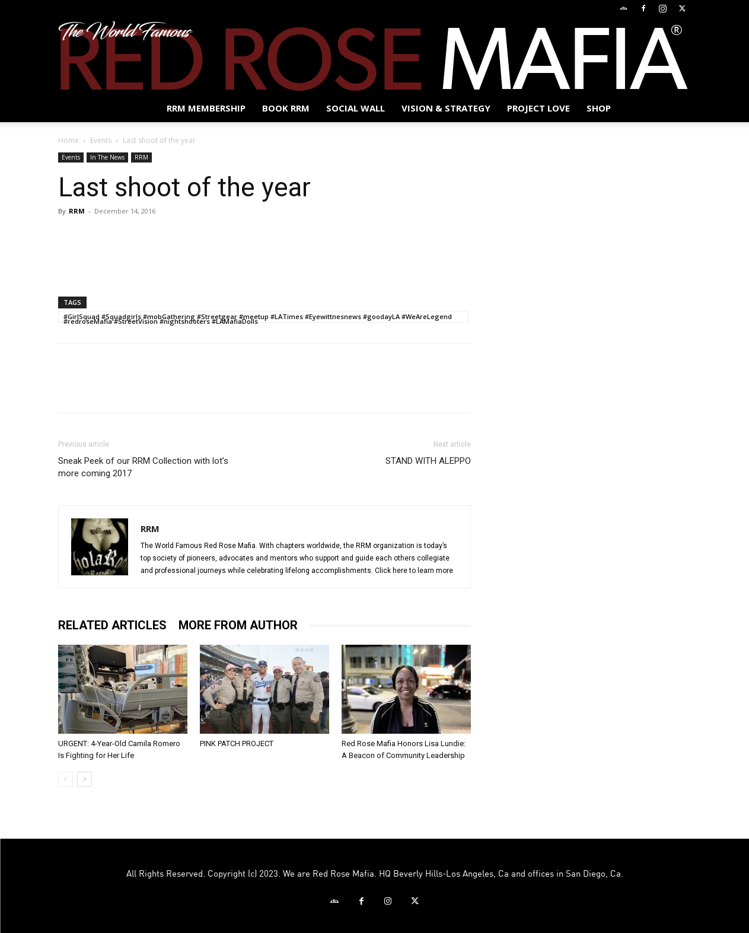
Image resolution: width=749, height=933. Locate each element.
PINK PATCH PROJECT (236, 743)
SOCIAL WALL (355, 108)
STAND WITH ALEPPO (428, 461)
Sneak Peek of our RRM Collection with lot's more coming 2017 (143, 467)
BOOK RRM (286, 108)
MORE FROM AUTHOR (238, 625)
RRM (141, 157)
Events (100, 140)
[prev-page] (65, 779)
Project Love (538, 108)
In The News (107, 157)
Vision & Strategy (445, 108)
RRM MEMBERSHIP (206, 108)
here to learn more (423, 570)
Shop (599, 108)
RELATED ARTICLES (112, 625)
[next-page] (84, 779)
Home (68, 140)
